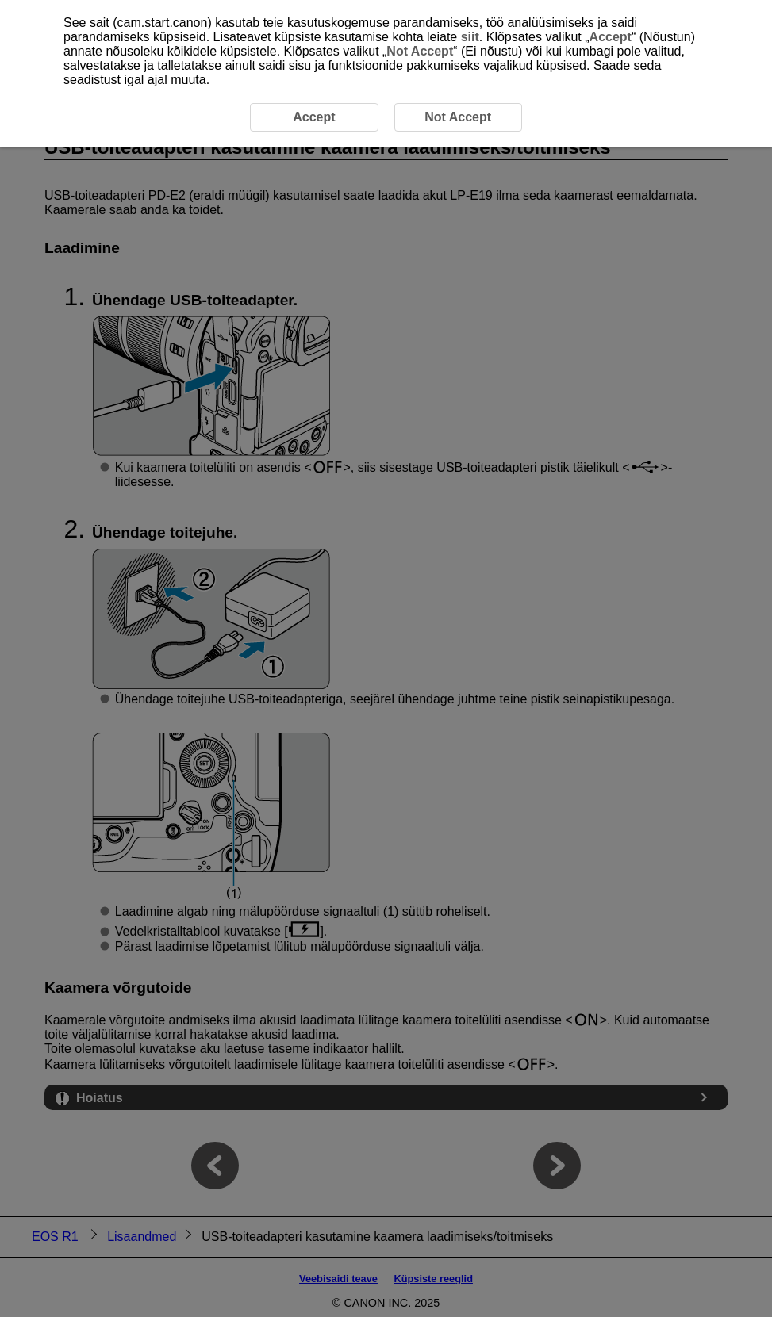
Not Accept (419, 51)
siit (470, 37)
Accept (611, 37)
